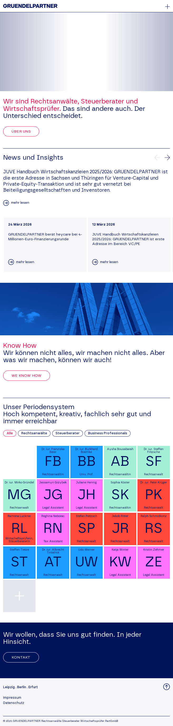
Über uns (21, 131)
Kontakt (21, 657)
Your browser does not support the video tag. (86, 51)
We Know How (27, 376)
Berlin (21, 687)
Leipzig (9, 687)
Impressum (12, 697)
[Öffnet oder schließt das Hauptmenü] (167, 6)
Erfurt (33, 687)
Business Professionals (107, 433)
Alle (10, 433)
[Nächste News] (167, 157)
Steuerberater (68, 433)
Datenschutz (13, 703)
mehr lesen (20, 203)
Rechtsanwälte (34, 433)
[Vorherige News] (157, 157)
